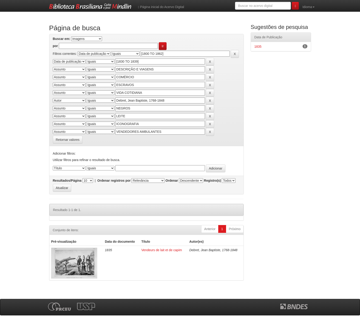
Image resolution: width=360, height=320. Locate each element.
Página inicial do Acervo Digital (161, 7)
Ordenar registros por (114, 180)
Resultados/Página (67, 180)
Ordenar (171, 180)
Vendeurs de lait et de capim (161, 250)
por (55, 46)
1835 (257, 46)
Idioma (308, 7)
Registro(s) (212, 180)
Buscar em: (61, 39)
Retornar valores (68, 140)
